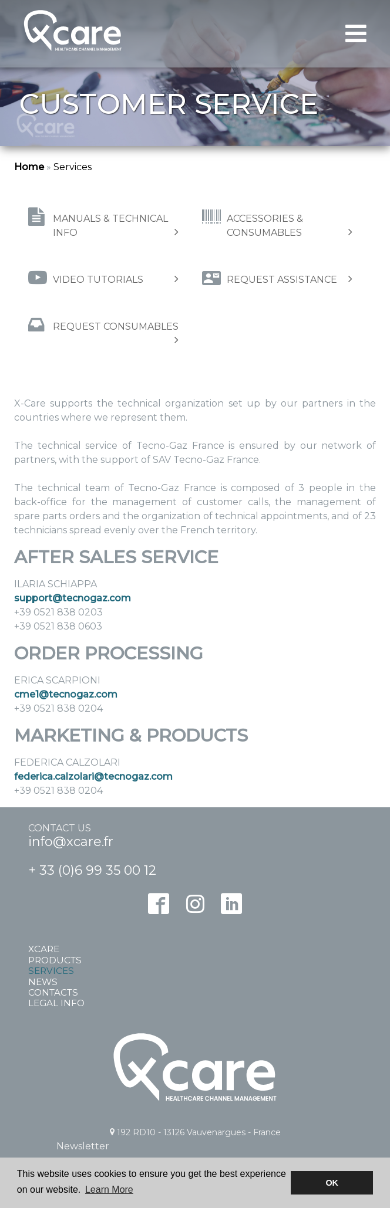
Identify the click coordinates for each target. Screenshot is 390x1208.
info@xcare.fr (70, 842)
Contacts (53, 992)
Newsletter (82, 1146)
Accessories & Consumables (289, 225)
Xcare (43, 949)
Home (29, 166)
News (43, 982)
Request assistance (289, 279)
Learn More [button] (109, 1190)
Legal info (56, 1003)
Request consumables (116, 333)
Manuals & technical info (116, 225)
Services (72, 166)
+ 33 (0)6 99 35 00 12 (92, 870)
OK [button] (331, 1182)
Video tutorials (116, 279)
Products (55, 960)
